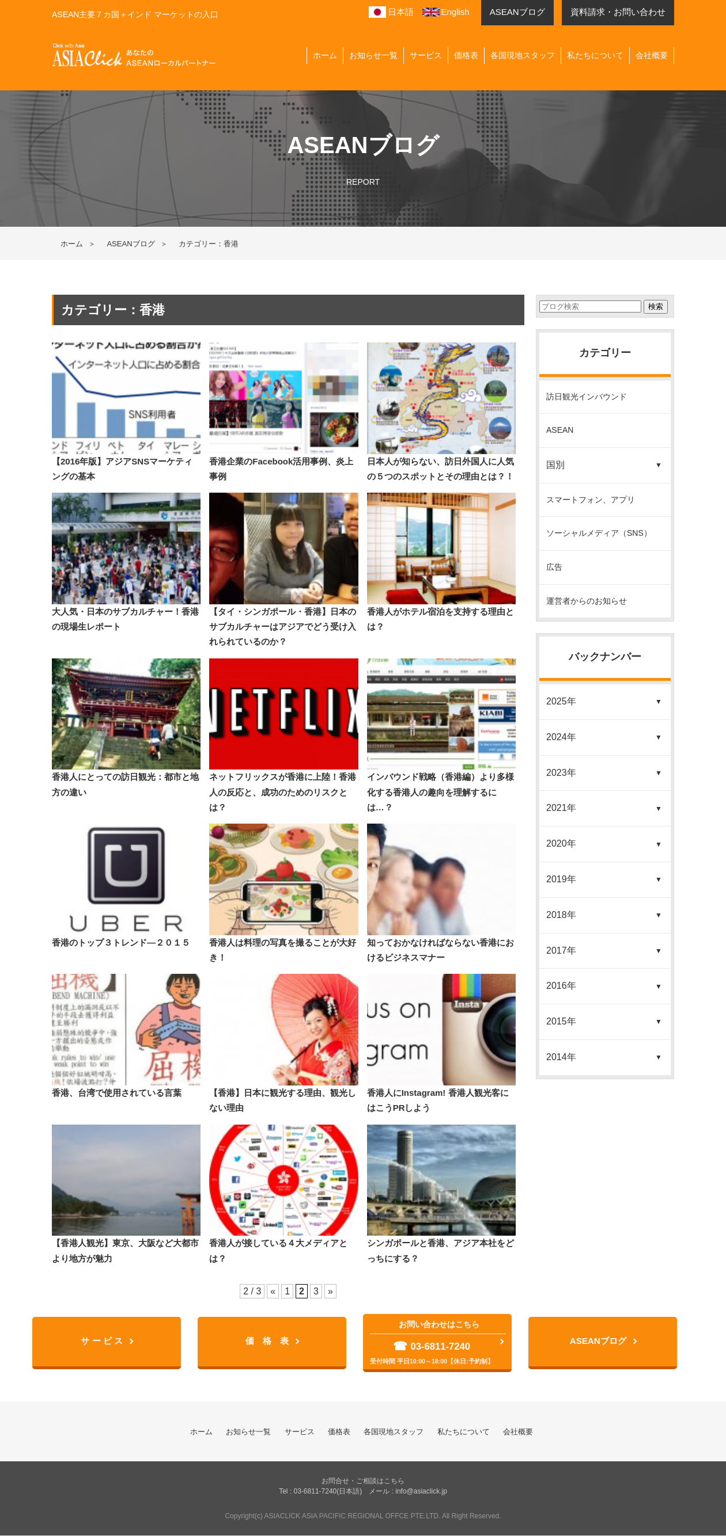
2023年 (561, 773)
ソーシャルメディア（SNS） (599, 533)
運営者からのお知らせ (586, 600)
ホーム (325, 55)
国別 (555, 465)
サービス (426, 55)
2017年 (561, 950)
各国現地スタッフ (522, 55)
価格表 (466, 55)
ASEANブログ (130, 243)
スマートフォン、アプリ (590, 499)
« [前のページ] (272, 1291)
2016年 (561, 986)
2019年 (561, 879)
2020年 (561, 843)
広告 (554, 567)
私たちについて (595, 55)
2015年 (561, 1021)
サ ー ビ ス (103, 1343)
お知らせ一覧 (373, 55)
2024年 (561, 737)
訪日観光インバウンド (586, 396)
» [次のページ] (330, 1291)
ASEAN (559, 430)
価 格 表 (269, 1343)
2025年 (561, 701)
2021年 (561, 808)
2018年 (561, 915)
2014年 (561, 1057)
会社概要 (652, 55)
